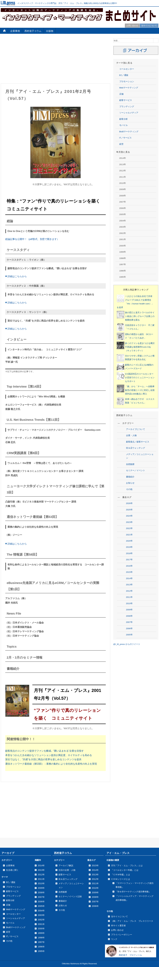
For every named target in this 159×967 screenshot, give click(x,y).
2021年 (129, 535)
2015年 (129, 572)
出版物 (49, 31)
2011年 (129, 597)
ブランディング (126, 106)
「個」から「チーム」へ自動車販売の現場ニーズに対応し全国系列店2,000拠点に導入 (139, 390)
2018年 (129, 553)
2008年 (129, 616)
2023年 (129, 522)
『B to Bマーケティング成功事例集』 (133, 891)
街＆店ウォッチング (135, 448)
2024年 (129, 516)
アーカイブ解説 (66, 865)
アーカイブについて (135, 429)
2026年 (129, 503)
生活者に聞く (12, 870)
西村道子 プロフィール (130, 955)
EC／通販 (123, 75)
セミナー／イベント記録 (70, 896)
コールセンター (126, 69)
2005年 (129, 635)
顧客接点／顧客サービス (137, 442)
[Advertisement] (55, 59)
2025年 (129, 510)
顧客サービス (125, 100)
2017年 (129, 559)
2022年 (129, 528)
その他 (129, 489)
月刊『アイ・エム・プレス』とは (127, 865)
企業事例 (15, 31)
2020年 (129, 541)
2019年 (129, 547)
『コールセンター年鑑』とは (124, 870)
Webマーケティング (128, 88)
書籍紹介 (130, 477)
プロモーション (126, 81)
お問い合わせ (132, 25)
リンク (114, 939)
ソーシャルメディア (128, 113)
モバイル (123, 125)
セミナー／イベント (135, 470)
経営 (121, 144)
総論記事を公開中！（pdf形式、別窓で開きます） (32, 239)
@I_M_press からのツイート (126, 644)
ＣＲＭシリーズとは (120, 879)
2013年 (129, 584)
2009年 (129, 610)
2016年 (129, 566)
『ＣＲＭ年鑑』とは (120, 874)
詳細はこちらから (16, 276)
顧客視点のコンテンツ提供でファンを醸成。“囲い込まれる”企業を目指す (44, 751)
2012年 (129, 591)
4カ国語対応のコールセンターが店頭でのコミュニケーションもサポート (139, 377)
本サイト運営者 (118, 925)
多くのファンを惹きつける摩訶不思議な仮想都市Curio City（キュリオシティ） (139, 347)
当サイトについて (149, 25)
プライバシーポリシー (121, 934)
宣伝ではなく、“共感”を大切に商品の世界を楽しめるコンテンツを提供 (43, 759)
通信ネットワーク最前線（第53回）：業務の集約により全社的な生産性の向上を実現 (51, 764)
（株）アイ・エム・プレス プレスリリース (132, 921)
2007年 (129, 622)
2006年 (129, 628)
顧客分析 (123, 119)
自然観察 (130, 464)
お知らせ (130, 483)
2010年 (129, 603)
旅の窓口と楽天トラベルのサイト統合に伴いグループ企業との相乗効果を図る (139, 316)
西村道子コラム (33, 31)
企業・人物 (131, 435)
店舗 (121, 94)
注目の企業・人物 (67, 870)
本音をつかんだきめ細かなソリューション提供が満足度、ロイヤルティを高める (48, 755)
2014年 (129, 578)
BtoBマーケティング (128, 131)
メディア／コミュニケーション (139, 456)
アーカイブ (8, 852)
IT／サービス (125, 138)
